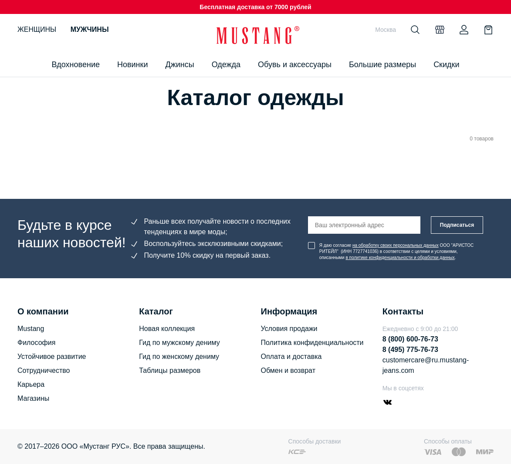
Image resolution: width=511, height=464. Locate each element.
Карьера (30, 384)
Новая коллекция (167, 328)
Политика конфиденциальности (312, 342)
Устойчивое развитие (51, 356)
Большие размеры (382, 64)
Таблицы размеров (169, 370)
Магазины (33, 398)
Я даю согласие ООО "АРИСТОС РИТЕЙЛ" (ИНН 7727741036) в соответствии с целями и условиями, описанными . (396, 251)
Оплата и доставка (291, 356)
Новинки (132, 64)
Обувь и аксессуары (295, 64)
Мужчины (90, 29)
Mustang (30, 328)
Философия (36, 342)
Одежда (226, 64)
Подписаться (457, 225)
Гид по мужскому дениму (179, 342)
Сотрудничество (43, 370)
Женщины (36, 29)
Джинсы (179, 64)
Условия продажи (289, 328)
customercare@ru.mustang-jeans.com (425, 365)
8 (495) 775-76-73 (410, 349)
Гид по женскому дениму (179, 356)
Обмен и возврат (288, 370)
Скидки (446, 64)
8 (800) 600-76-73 (410, 339)
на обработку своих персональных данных (395, 245)
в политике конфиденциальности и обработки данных (399, 257)
